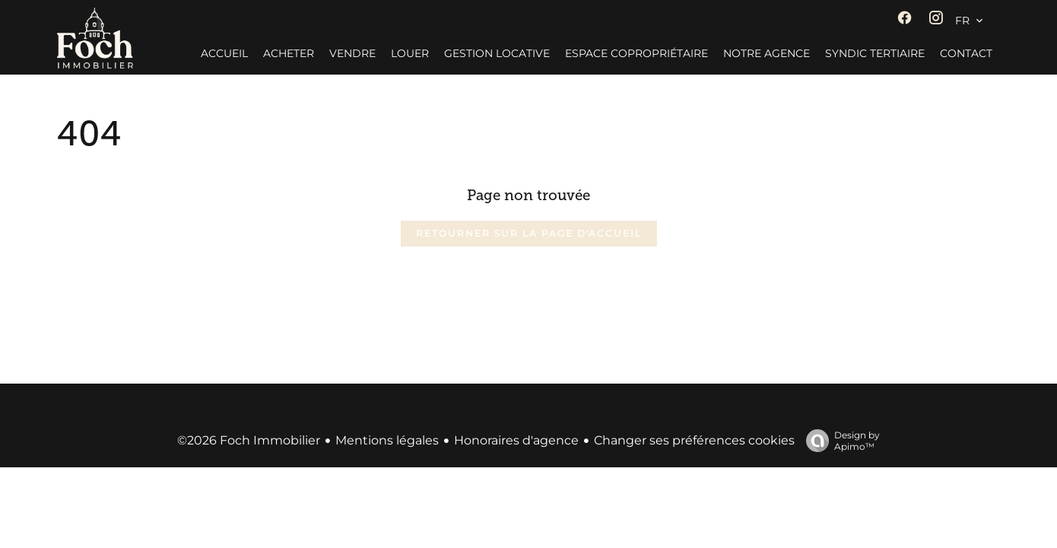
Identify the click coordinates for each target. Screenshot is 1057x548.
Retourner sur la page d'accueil (529, 233)
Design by (839, 440)
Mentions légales (387, 440)
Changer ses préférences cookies (694, 440)
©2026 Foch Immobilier (248, 440)
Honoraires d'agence (516, 440)
